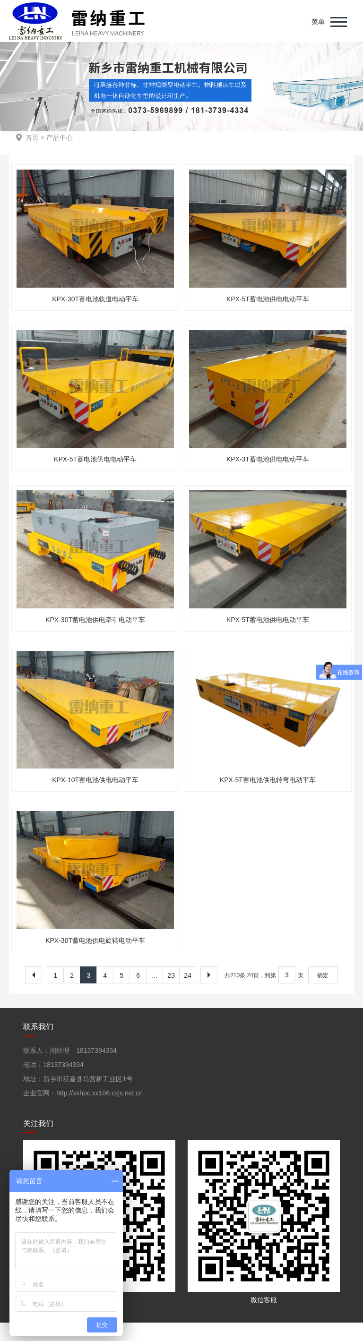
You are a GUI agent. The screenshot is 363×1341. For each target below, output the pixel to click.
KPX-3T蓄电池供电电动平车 (267, 459)
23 (171, 975)
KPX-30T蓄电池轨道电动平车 (95, 299)
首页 (32, 137)
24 (187, 975)
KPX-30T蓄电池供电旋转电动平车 (95, 940)
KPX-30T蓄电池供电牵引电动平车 (95, 620)
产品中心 (59, 137)
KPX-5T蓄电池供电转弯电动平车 (268, 780)
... (154, 975)
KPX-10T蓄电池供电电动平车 (95, 780)
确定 (322, 975)
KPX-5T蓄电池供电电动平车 (267, 299)
